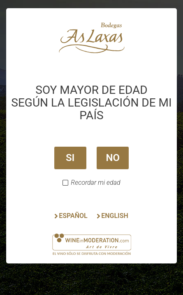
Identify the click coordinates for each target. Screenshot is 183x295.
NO (113, 157)
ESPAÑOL (73, 216)
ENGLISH (114, 216)
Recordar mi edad (95, 183)
